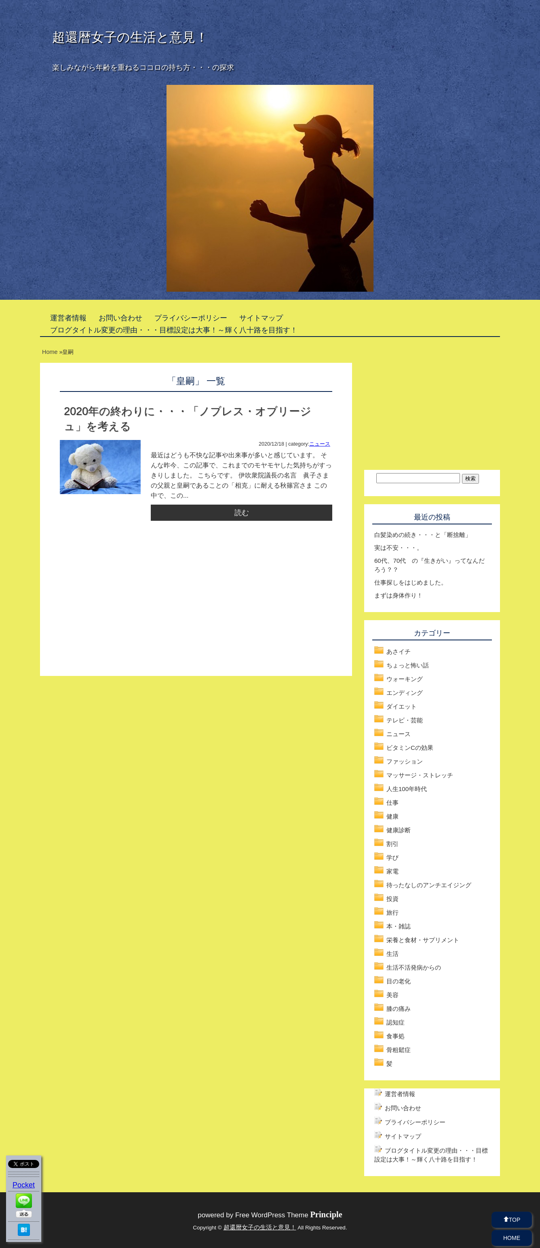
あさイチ (398, 651)
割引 (392, 843)
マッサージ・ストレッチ (419, 775)
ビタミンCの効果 (409, 747)
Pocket (24, 1185)
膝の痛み (398, 1008)
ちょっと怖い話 (407, 665)
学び (392, 857)
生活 (392, 953)
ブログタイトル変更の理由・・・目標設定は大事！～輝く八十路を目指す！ (173, 330)
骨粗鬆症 (398, 1049)
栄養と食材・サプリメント (422, 940)
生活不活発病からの (413, 967)
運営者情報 (68, 318)
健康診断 (398, 830)
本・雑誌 (398, 926)
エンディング (404, 692)
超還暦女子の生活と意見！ (130, 37)
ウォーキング (404, 679)
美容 (392, 994)
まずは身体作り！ (398, 595)
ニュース (319, 444)
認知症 (395, 1022)
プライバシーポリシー (190, 318)
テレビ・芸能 (404, 720)
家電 (392, 871)
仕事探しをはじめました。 (410, 582)
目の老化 (398, 981)
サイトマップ (261, 318)
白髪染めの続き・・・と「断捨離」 (422, 534)
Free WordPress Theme (288, 1215)
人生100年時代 (406, 788)
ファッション (404, 761)
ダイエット (401, 706)
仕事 (392, 802)
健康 (392, 816)
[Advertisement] (128, 607)
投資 (392, 898)
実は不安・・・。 (398, 547)
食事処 (395, 1036)
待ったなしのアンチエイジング (428, 885)
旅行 (392, 912)
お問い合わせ (120, 318)
